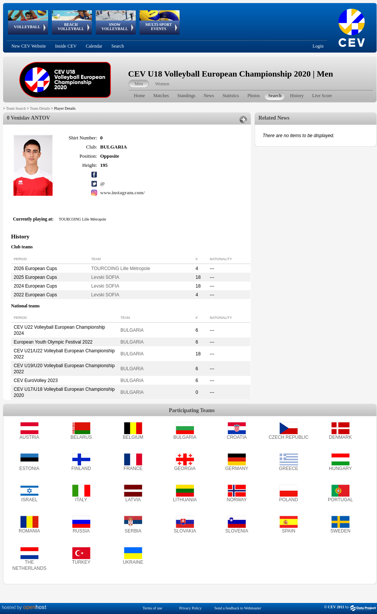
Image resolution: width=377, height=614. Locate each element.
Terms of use (152, 608)
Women (162, 83)
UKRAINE (133, 562)
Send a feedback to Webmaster (237, 608)
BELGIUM (133, 437)
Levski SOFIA (105, 277)
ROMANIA (29, 531)
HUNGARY (340, 468)
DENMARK (340, 437)
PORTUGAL (340, 499)
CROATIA (237, 437)
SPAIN (288, 531)
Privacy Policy (190, 608)
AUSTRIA (29, 437)
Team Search (16, 108)
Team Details (40, 108)
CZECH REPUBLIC (289, 437)
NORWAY (237, 499)
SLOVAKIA (185, 531)
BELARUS (81, 437)
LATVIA (133, 499)
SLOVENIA (236, 531)
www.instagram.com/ (122, 192)
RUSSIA (81, 531)
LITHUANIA (185, 499)
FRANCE (133, 468)
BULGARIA (132, 330)
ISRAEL (29, 499)
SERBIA (133, 531)
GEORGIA (185, 468)
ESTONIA (29, 468)
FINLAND (81, 468)
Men (139, 83)
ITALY (81, 499)
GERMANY (237, 468)
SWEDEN (340, 531)
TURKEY (81, 562)
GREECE (288, 468)
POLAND (288, 499)
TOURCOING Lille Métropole (120, 268)
